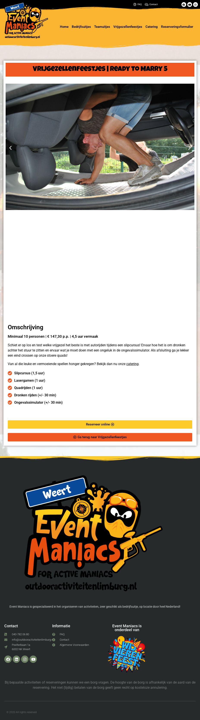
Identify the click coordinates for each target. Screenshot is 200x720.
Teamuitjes (102, 27)
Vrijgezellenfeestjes (127, 27)
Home (64, 27)
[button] (10, 147)
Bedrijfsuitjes (81, 27)
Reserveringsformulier (177, 27)
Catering (151, 27)
